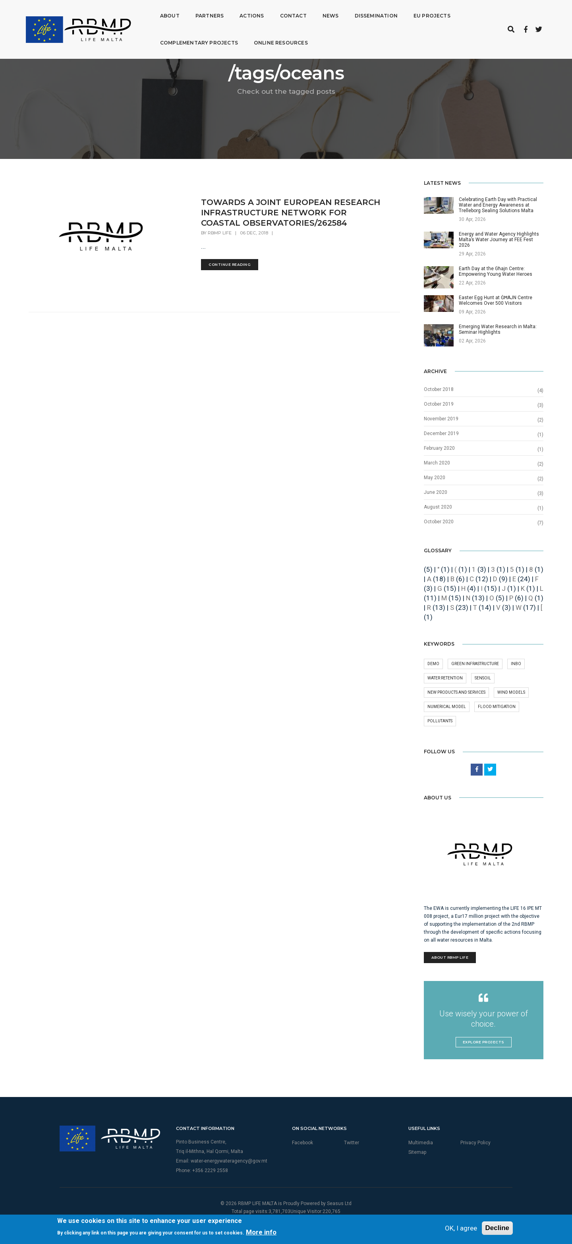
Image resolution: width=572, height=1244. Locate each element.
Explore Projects (483, 1042)
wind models (511, 692)
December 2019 (441, 433)
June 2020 (435, 492)
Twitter (351, 1142)
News (290, 13)
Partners (169, 13)
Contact (253, 13)
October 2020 (439, 521)
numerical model (446, 706)
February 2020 (439, 448)
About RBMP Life (450, 957)
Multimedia (420, 1142)
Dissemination (336, 13)
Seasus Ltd (339, 1203)
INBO (516, 664)
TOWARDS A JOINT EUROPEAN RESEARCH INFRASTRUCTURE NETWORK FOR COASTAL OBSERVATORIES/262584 (290, 212)
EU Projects (392, 13)
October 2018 (439, 389)
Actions (212, 13)
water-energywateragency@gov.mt (229, 1161)
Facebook (302, 1142)
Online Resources (241, 40)
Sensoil (483, 678)
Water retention (445, 678)
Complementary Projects (159, 40)
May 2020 (434, 477)
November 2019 (441, 419)
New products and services (456, 692)
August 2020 (438, 507)
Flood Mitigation (497, 706)
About (130, 13)
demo (433, 664)
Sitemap (417, 1152)
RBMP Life (220, 233)
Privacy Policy (475, 1142)
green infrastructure (475, 664)
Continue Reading (230, 264)
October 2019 (439, 404)
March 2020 (437, 463)
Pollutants (439, 721)
